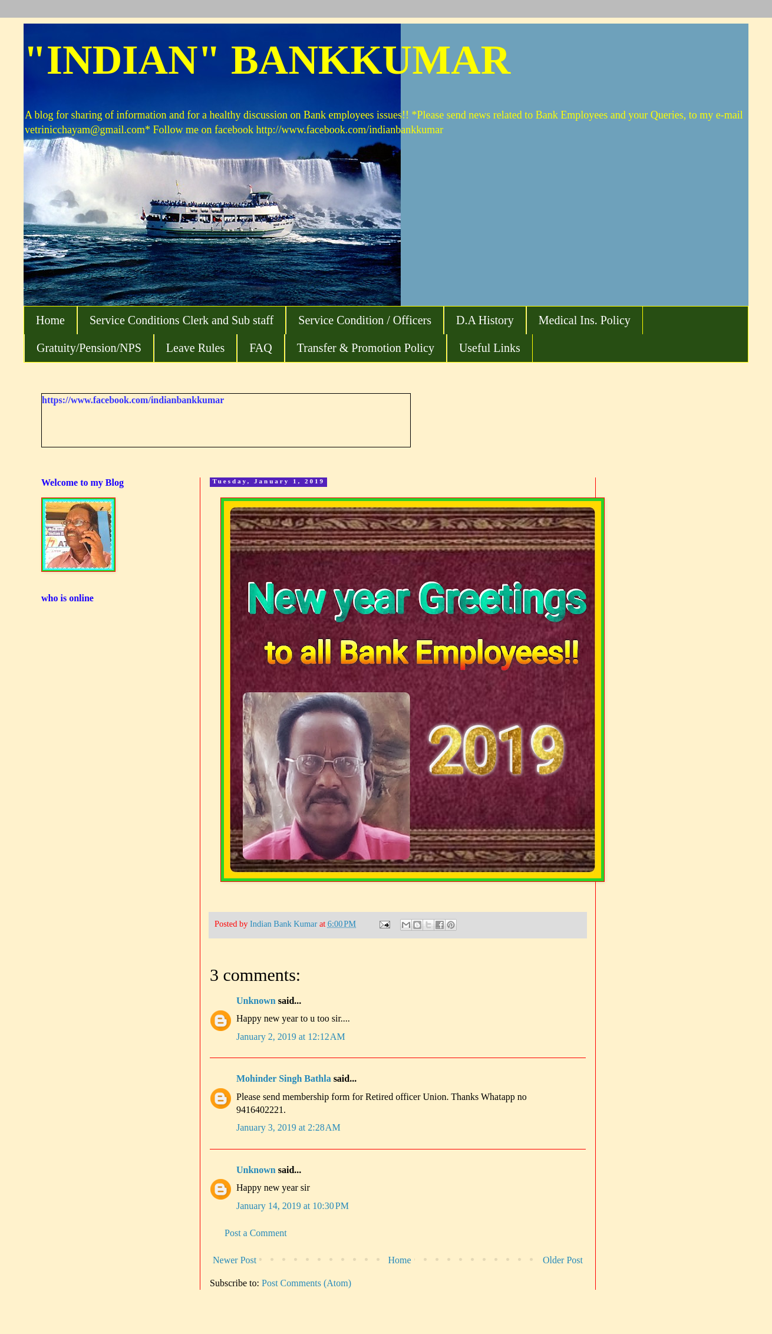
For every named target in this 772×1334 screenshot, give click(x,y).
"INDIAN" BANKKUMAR (267, 60)
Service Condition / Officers (364, 320)
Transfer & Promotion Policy (365, 347)
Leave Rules (195, 347)
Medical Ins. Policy (585, 320)
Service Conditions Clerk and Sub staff (181, 320)
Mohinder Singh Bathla (283, 1078)
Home (50, 320)
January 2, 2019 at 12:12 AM (290, 1037)
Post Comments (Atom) (306, 1283)
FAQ (260, 347)
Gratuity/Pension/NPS (89, 347)
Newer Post (234, 1260)
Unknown (256, 1001)
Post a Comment (256, 1233)
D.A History (485, 320)
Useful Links (489, 347)
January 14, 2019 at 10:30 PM (292, 1206)
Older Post (563, 1260)
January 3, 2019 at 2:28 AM (288, 1127)
